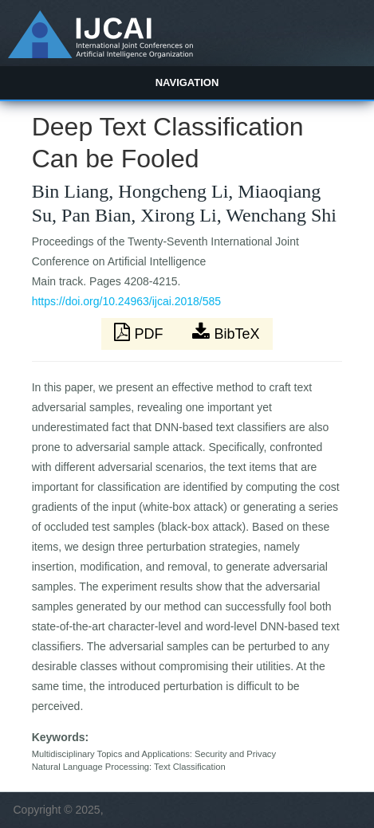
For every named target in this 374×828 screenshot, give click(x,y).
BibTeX (225, 332)
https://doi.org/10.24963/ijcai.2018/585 (126, 301)
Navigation (187, 82)
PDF (140, 332)
